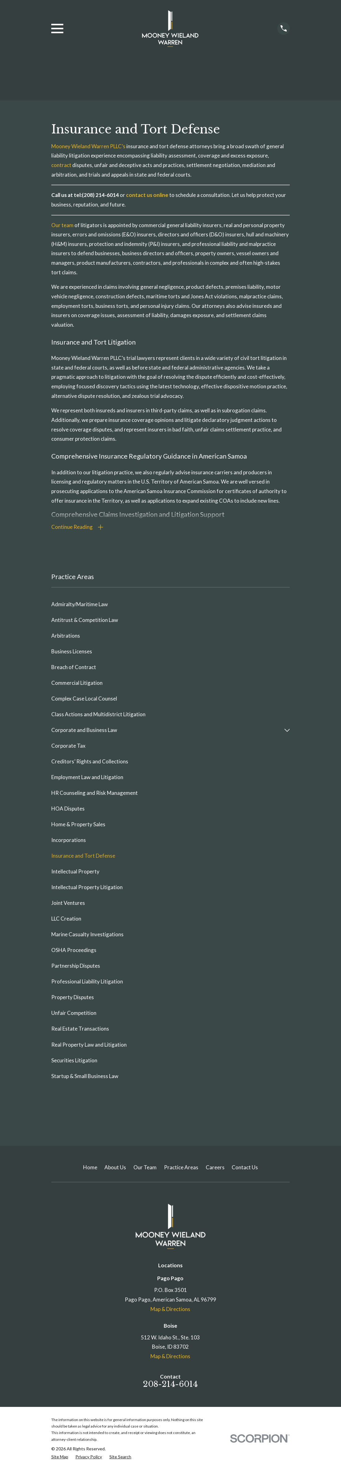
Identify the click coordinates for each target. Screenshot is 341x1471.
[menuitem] (170, 605)
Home (90, 1168)
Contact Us (245, 1168)
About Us (115, 1168)
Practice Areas (181, 1168)
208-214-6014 (170, 1385)
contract (61, 165)
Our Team (145, 1168)
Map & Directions (170, 1309)
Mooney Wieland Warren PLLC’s (88, 146)
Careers (215, 1168)
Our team (62, 225)
